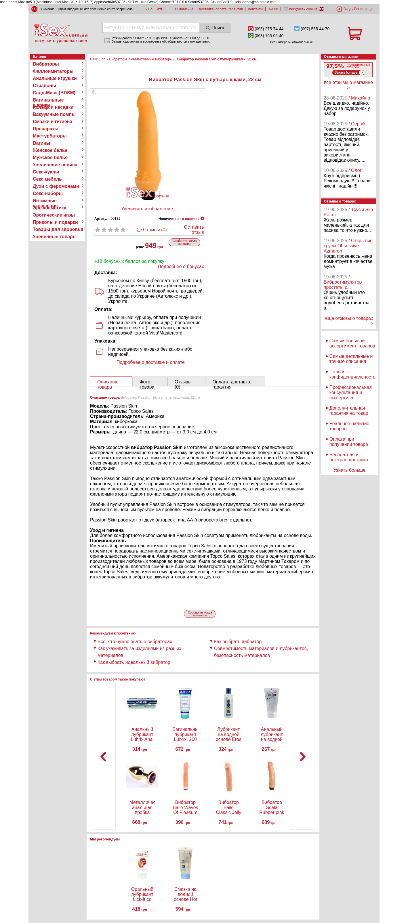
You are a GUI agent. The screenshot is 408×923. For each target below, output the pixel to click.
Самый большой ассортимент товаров (352, 343)
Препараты (45, 128)
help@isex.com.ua (303, 9)
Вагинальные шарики (48, 100)
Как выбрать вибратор (238, 641)
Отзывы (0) (155, 229)
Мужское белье (50, 157)
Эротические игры (54, 215)
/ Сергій (356, 123)
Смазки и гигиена (52, 121)
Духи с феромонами (56, 186)
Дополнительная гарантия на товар (348, 411)
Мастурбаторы (50, 135)
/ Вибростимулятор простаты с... (343, 282)
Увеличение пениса (55, 164)
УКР (148, 9)
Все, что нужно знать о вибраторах (135, 641)
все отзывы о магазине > (348, 85)
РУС (160, 9)
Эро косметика (49, 207)
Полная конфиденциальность (352, 374)
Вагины (41, 143)
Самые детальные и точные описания (351, 359)
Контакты (255, 9)
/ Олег (354, 170)
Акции (273, 9)
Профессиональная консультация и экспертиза (350, 392)
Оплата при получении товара (348, 442)
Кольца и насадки (53, 107)
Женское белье (50, 150)
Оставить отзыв (194, 230)
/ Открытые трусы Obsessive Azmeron (348, 245)
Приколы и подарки (55, 222)
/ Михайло (359, 97)
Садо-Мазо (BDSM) (54, 92)
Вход (347, 9)
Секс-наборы (48, 193)
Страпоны (44, 85)
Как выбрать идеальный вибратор (134, 662)
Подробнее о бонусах (181, 266)
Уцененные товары (55, 236)
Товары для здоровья (58, 229)
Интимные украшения (45, 200)
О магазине (184, 9)
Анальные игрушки (55, 78)
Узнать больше (349, 470)
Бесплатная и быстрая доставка (348, 457)
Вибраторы (46, 64)
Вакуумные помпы (54, 114)
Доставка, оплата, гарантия (221, 9)
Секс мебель (47, 179)
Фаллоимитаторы (53, 71)
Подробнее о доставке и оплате (151, 362)
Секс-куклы (46, 171)
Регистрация (364, 9)
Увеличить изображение (147, 208)
